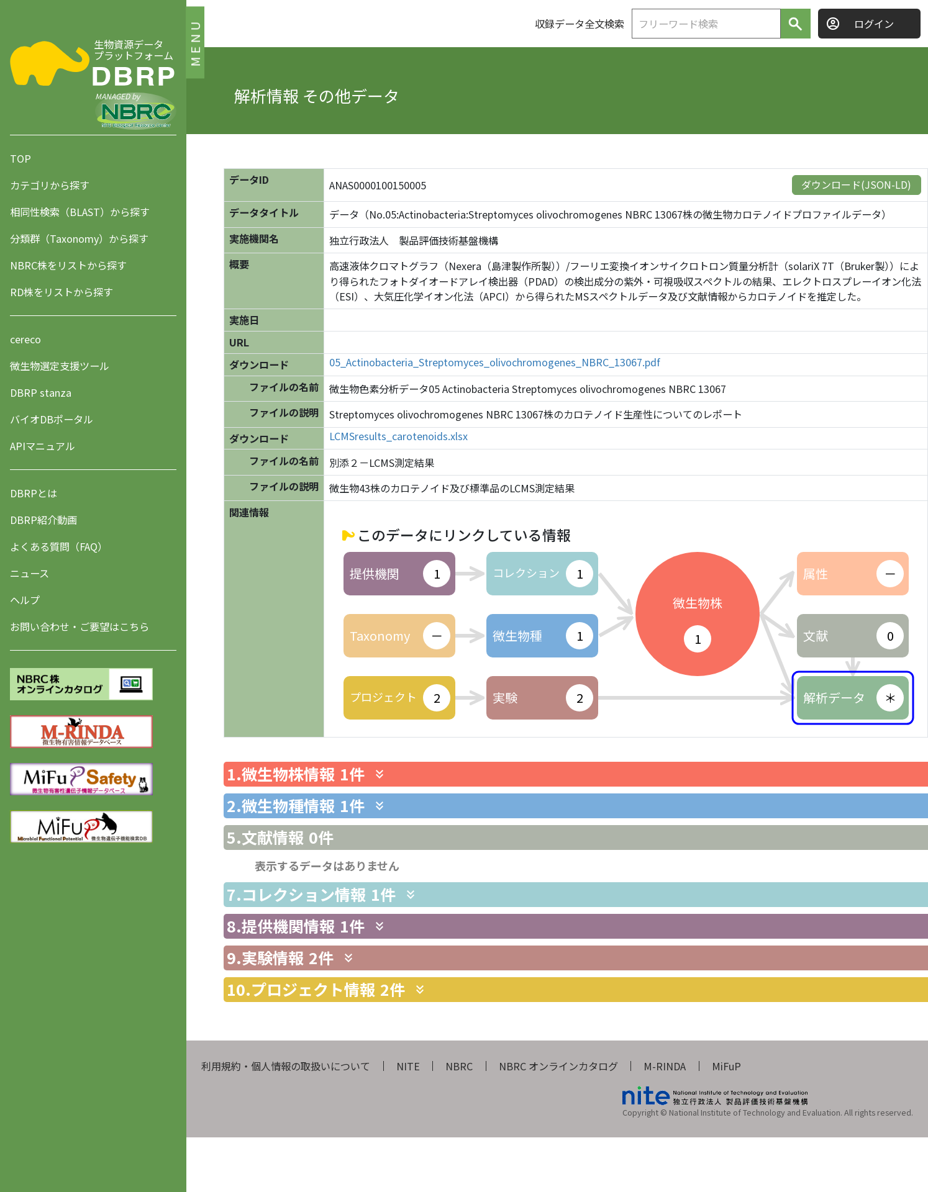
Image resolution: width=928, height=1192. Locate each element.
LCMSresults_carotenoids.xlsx (398, 436)
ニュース (29, 573)
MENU (195, 42)
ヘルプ (25, 599)
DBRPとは (33, 492)
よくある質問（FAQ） (58, 546)
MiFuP (726, 1066)
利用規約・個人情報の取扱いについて (285, 1066)
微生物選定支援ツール (59, 365)
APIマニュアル (42, 445)
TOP (20, 158)
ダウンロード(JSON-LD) (856, 184)
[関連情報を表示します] (379, 774)
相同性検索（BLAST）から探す (80, 211)
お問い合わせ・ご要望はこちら (79, 626)
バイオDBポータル (51, 419)
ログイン (874, 23)
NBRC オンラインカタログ (558, 1066)
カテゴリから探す (49, 185)
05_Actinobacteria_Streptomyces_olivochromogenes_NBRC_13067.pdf (494, 362)
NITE (408, 1066)
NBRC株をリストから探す (68, 265)
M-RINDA (665, 1066)
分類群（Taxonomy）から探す (79, 238)
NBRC (459, 1066)
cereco (25, 339)
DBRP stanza (40, 392)
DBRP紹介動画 (43, 519)
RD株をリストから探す (61, 291)
